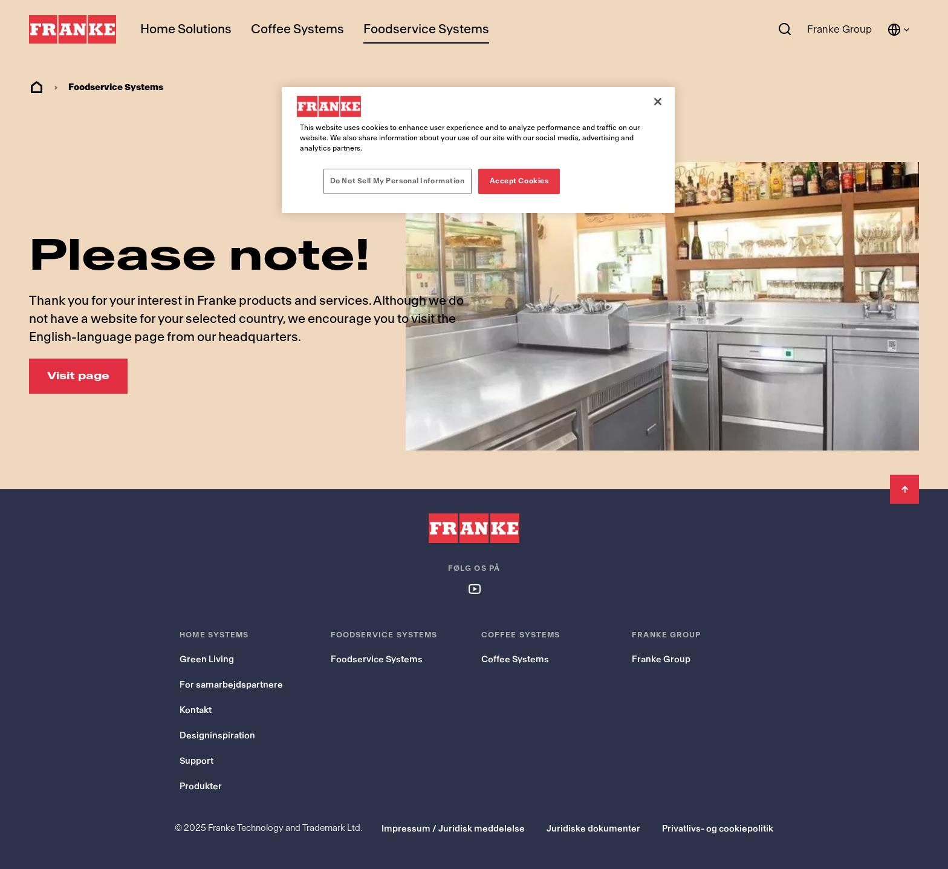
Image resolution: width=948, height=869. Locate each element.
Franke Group (839, 29)
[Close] (657, 101)
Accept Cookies (519, 180)
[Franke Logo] (72, 29)
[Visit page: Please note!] (78, 376)
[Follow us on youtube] (474, 588)
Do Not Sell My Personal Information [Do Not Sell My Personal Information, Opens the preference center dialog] (397, 180)
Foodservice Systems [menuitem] (426, 29)
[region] (478, 150)
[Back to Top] (904, 489)
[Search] (785, 29)
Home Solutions (186, 29)
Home (36, 87)
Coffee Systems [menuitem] (297, 29)
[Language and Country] (899, 29)
